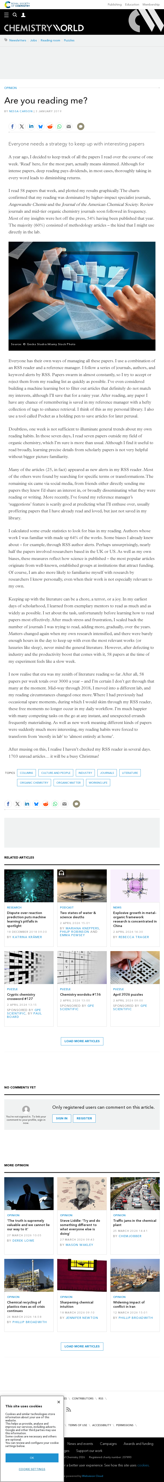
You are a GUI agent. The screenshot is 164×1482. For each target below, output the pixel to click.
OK (32, 1457)
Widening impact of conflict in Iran (129, 1304)
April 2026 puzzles (128, 994)
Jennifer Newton (82, 1318)
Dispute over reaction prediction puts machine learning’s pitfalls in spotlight (26, 919)
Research (14, 907)
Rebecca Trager (134, 937)
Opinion (10, 88)
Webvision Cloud (92, 1476)
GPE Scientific (24, 1011)
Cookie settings (32, 1469)
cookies (143, 1465)
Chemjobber (130, 1236)
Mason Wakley (80, 1245)
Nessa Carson (21, 111)
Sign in (61, 1118)
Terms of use (77, 1425)
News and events (80, 1444)
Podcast (67, 907)
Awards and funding (138, 1444)
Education (132, 4)
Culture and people (55, 772)
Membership (151, 4)
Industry (85, 772)
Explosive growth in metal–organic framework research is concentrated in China (135, 919)
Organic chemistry (34, 782)
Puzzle (12, 989)
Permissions (124, 1425)
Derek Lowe (23, 1240)
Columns (26, 772)
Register (84, 1118)
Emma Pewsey (72, 935)
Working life (98, 782)
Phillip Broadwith (30, 1322)
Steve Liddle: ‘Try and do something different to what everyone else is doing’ (80, 1227)
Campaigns (108, 1444)
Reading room (50, 40)
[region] (32, 1439)
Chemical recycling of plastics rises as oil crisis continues (26, 1306)
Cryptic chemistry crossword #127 (21, 996)
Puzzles (69, 40)
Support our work (89, 1451)
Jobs (33, 40)
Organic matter (68, 782)
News (117, 907)
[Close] (58, 1402)
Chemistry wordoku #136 (80, 994)
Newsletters (17, 40)
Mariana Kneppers (82, 928)
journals (107, 772)
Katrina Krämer (27, 937)
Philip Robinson (74, 932)
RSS (101, 1398)
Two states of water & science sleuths (78, 915)
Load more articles (82, 1041)
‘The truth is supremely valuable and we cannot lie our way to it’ (28, 1225)
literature (130, 772)
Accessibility (101, 1425)
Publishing (115, 4)
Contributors (83, 1398)
